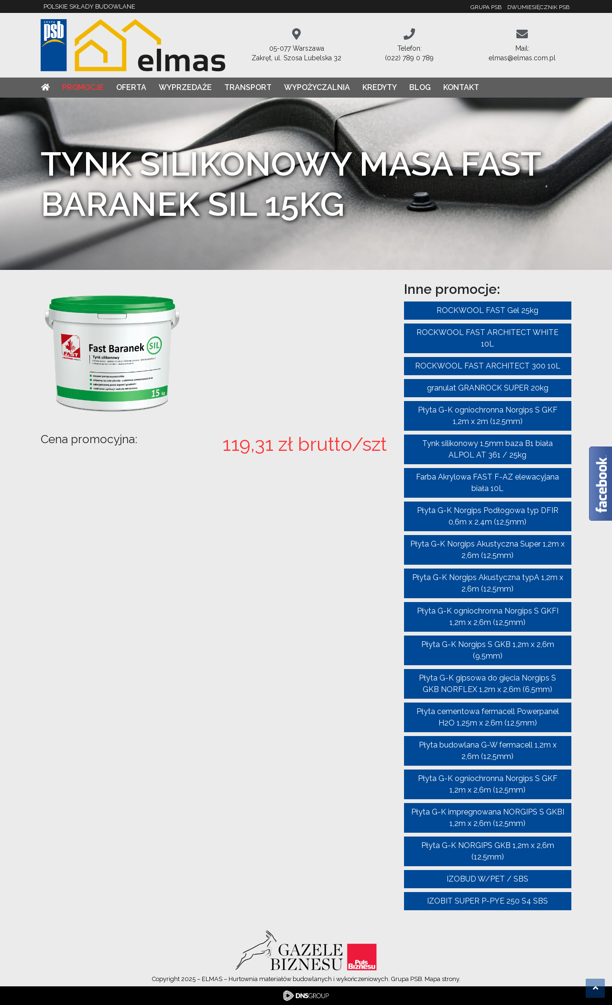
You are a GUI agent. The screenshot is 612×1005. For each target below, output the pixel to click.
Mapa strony (442, 979)
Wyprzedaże (185, 87)
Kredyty (379, 87)
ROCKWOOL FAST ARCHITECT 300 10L (487, 365)
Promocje (83, 87)
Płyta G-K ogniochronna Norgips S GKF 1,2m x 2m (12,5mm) (487, 415)
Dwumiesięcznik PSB (538, 7)
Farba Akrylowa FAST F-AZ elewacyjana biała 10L (487, 482)
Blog (420, 87)
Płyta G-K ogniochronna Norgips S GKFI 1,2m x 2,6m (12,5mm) (487, 616)
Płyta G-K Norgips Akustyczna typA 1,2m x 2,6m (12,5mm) (487, 583)
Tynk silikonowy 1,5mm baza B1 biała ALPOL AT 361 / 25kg (487, 449)
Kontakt (461, 87)
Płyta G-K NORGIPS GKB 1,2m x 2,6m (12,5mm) (487, 851)
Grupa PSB (486, 7)
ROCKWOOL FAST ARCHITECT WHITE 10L (487, 338)
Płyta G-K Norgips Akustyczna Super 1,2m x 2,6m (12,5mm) (487, 549)
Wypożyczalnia (317, 87)
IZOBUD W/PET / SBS (487, 878)
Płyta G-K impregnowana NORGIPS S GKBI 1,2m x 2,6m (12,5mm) (487, 817)
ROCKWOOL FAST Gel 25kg (487, 310)
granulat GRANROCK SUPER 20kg (487, 387)
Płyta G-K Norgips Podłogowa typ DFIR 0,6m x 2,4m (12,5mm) (487, 516)
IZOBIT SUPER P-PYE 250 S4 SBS (487, 900)
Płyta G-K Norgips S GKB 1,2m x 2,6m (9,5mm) (487, 650)
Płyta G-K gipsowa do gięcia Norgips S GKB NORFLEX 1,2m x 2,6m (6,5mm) (487, 683)
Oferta (131, 87)
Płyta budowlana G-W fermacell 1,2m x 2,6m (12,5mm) (488, 750)
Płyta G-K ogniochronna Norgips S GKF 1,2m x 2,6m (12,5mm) (487, 784)
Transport (248, 87)
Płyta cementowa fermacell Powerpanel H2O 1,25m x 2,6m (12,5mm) (487, 717)
